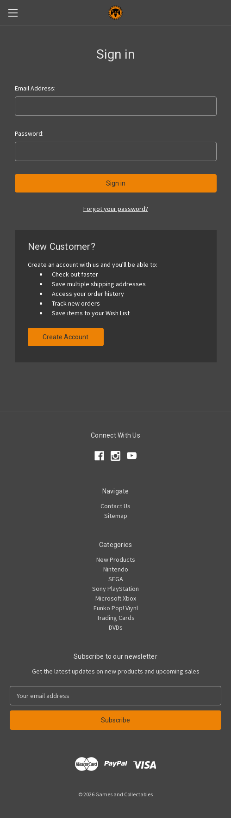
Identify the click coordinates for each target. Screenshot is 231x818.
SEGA (115, 579)
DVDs (116, 627)
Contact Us (115, 506)
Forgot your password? (115, 208)
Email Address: (35, 88)
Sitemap (115, 515)
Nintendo (115, 569)
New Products (115, 559)
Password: (29, 133)
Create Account (65, 337)
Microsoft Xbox (115, 598)
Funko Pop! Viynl (116, 608)
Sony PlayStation (115, 588)
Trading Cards (116, 618)
